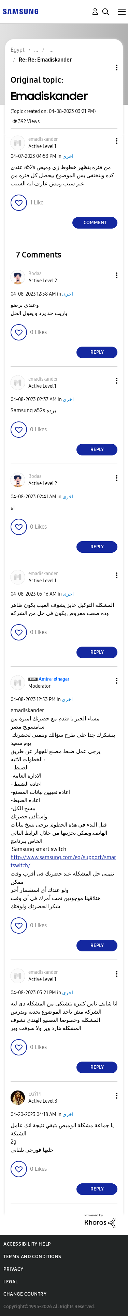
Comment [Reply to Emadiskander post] (95, 223)
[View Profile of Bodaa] (35, 274)
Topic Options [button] (105, 67)
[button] (105, 141)
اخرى (67, 156)
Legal (10, 1282)
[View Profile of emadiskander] (43, 139)
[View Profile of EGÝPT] (35, 1094)
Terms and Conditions (32, 1257)
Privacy (13, 1269)
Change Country (24, 1294)
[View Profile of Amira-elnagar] (54, 679)
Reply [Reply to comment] (97, 352)
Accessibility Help (27, 1244)
